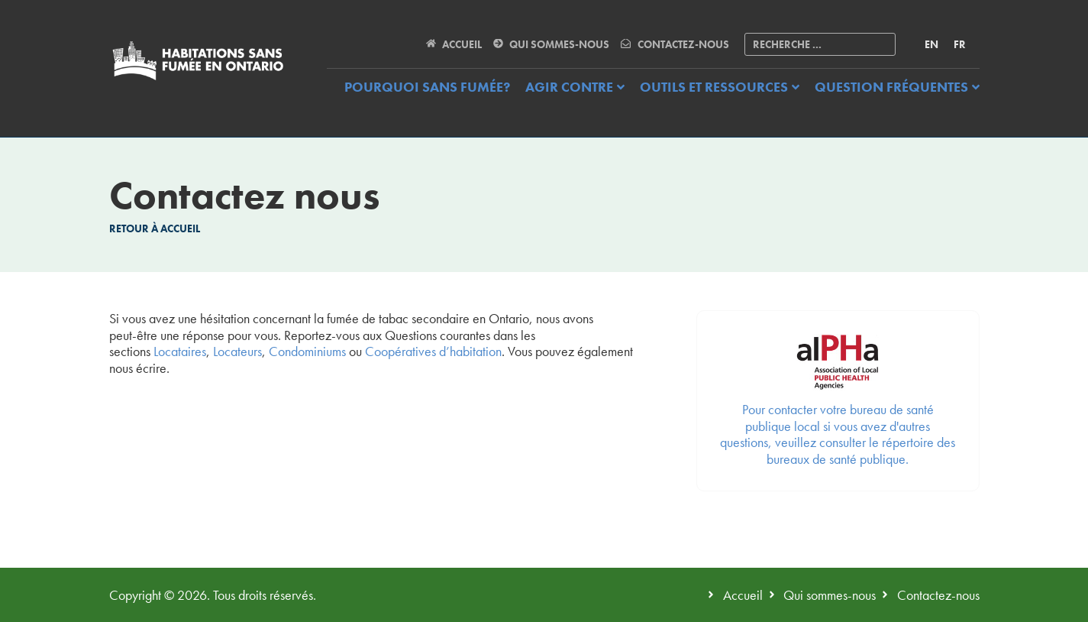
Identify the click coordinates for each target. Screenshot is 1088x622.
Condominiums (307, 351)
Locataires (179, 351)
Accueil (180, 228)
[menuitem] (931, 44)
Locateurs (237, 351)
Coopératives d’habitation (433, 351)
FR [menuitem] (960, 44)
